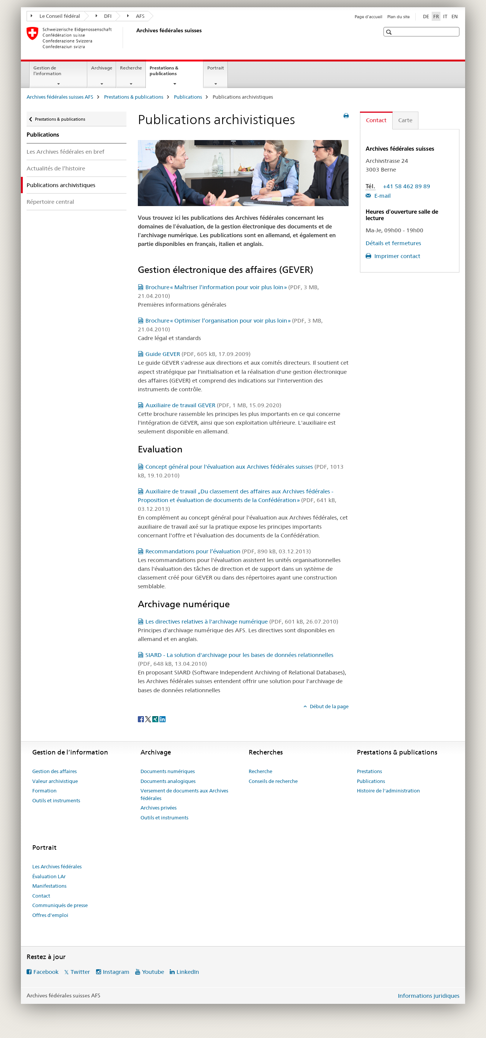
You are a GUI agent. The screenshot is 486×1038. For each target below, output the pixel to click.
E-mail (382, 195)
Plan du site (398, 16)
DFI (104, 15)
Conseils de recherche (273, 781)
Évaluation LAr (49, 876)
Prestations (369, 771)
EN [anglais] (454, 16)
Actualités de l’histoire (56, 168)
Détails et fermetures (393, 243)
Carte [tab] (405, 120)
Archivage (101, 68)
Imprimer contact (396, 256)
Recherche (131, 68)
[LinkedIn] (162, 719)
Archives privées (158, 808)
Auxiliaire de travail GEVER (213, 405)
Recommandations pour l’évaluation (228, 551)
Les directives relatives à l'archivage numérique (241, 621)
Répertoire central (50, 201)
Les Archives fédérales (57, 866)
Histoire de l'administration (388, 791)
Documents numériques (167, 771)
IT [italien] (445, 16)
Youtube (153, 971)
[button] (390, 32)
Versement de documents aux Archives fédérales (184, 794)
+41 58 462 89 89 (406, 186)
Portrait (215, 68)
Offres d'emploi (50, 915)
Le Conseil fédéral (55, 15)
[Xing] (155, 719)
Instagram (116, 971)
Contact (41, 896)
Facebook (45, 971)
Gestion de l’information (47, 70)
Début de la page (329, 706)
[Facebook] (141, 719)
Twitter (80, 971)
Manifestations (49, 886)
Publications (188, 97)
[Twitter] (148, 719)
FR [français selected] (436, 16)
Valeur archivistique (55, 781)
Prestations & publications (171, 73)
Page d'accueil (368, 16)
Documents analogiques (168, 781)
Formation (44, 791)
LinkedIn (188, 971)
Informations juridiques (428, 995)
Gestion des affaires (54, 771)
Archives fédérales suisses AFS (60, 97)
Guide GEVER (198, 354)
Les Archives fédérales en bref (65, 151)
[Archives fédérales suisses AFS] (135, 37)
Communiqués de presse (60, 905)
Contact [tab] (376, 120)
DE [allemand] (426, 16)
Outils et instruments (56, 800)
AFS (136, 15)
